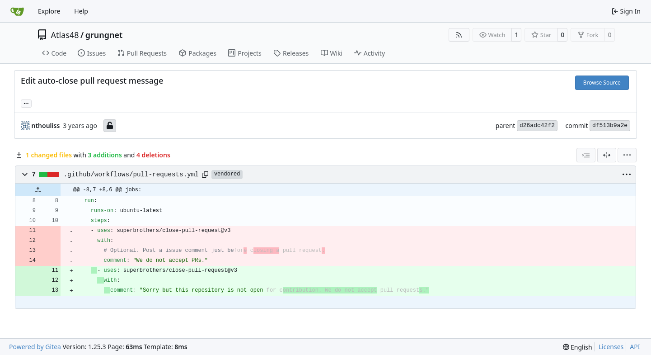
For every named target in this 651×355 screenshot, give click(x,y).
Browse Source (602, 82)
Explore (49, 11)
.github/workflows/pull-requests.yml (131, 174)
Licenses (611, 346)
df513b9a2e (610, 125)
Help (81, 11)
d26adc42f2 (537, 125)
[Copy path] (205, 174)
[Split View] (606, 155)
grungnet (104, 34)
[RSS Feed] (459, 35)
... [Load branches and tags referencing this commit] (26, 102)
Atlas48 (65, 34)
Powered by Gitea (35, 346)
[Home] (17, 11)
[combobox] (585, 155)
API (635, 346)
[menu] (627, 155)
